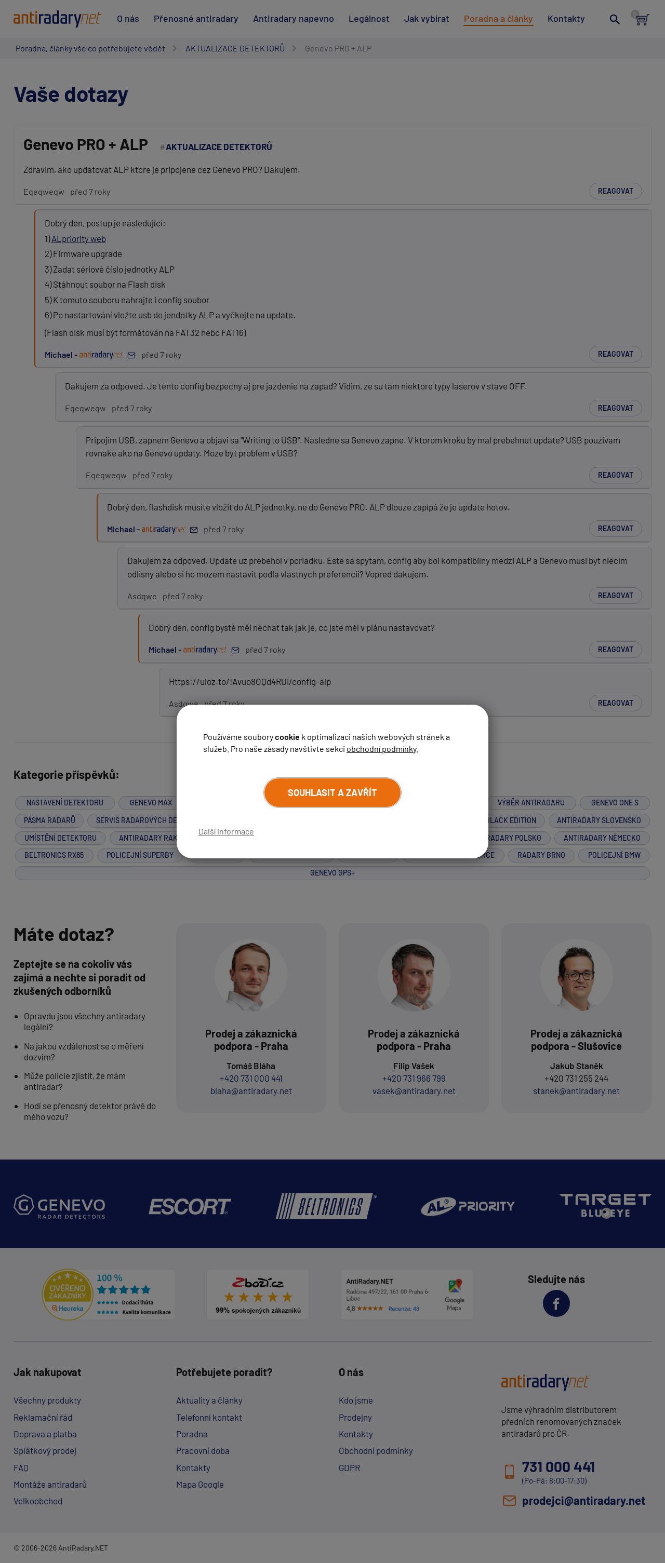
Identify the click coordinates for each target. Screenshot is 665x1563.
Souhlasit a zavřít (332, 792)
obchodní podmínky (381, 748)
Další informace (226, 831)
